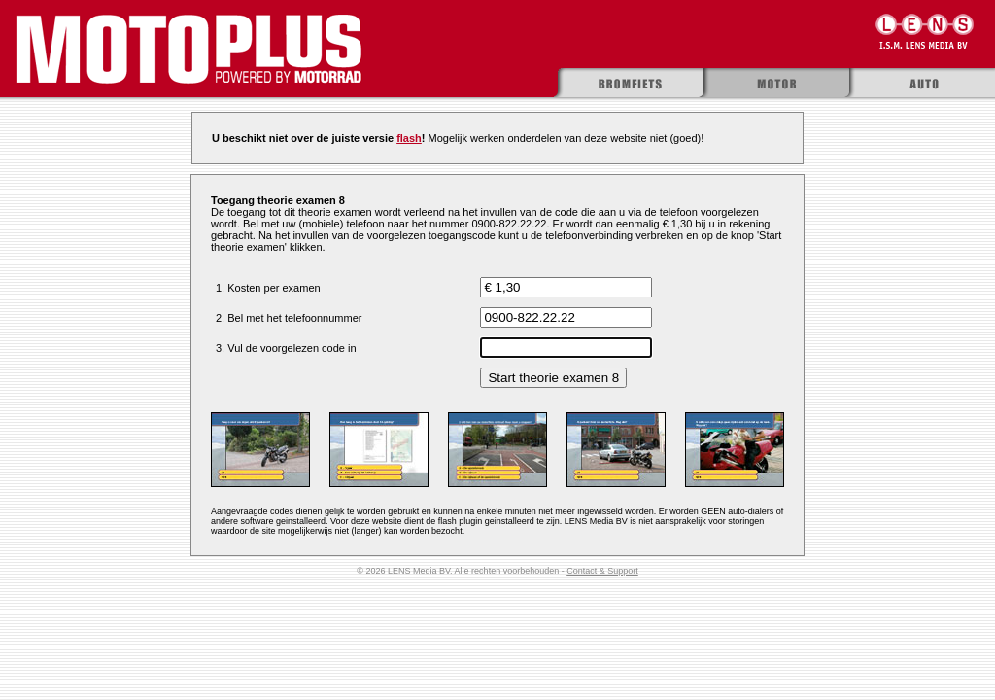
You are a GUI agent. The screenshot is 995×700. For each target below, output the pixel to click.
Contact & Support (602, 571)
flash (409, 138)
